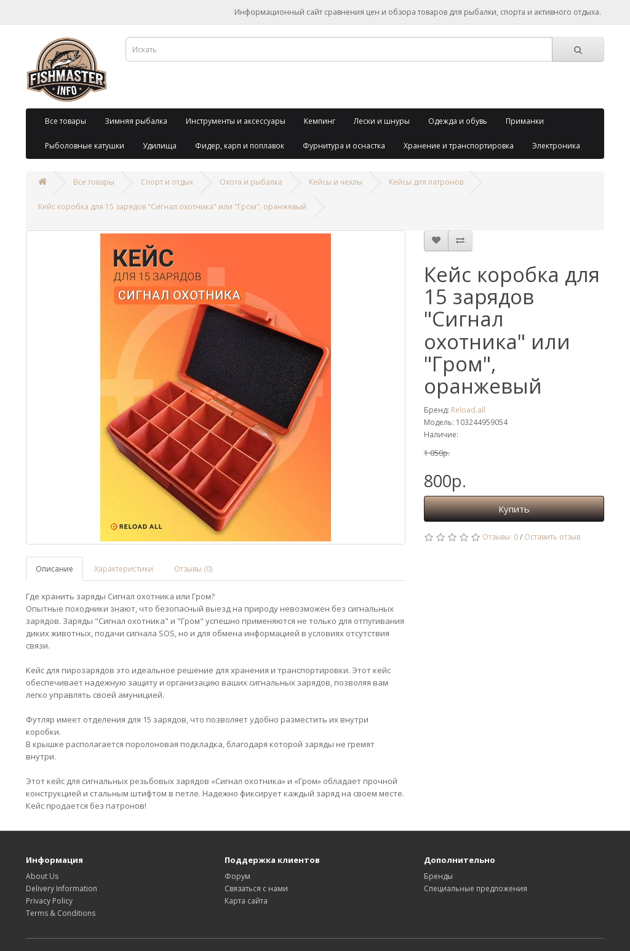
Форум (237, 876)
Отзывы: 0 (500, 537)
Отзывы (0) (193, 569)
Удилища (160, 145)
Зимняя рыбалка (136, 121)
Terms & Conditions (60, 913)
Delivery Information (61, 888)
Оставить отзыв (552, 537)
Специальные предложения (475, 888)
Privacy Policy (49, 901)
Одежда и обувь (457, 121)
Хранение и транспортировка (459, 145)
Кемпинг (319, 121)
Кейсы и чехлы (335, 182)
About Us (42, 876)
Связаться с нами (256, 888)
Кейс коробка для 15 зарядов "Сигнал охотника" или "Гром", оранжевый (172, 206)
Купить (514, 509)
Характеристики (123, 569)
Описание (54, 569)
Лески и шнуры (382, 121)
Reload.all (468, 410)
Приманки (525, 121)
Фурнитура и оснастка (344, 145)
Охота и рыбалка (251, 182)
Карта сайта (246, 901)
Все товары (65, 121)
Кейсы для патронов (426, 182)
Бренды (438, 876)
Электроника (556, 145)
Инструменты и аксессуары (235, 121)
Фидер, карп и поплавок (239, 145)
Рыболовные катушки (84, 145)
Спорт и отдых (167, 182)
